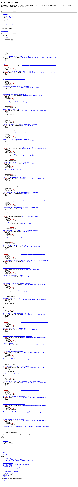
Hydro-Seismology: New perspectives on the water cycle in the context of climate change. (20, 230)
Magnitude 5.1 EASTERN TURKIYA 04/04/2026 (13, 63)
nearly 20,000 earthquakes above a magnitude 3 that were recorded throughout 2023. (19, 237)
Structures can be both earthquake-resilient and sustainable (14, 177)
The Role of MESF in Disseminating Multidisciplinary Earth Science (16, 268)
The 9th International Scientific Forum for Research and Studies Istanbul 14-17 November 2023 (22, 373)
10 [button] (3, 47)
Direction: (25, 434)
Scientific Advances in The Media (27, 118)
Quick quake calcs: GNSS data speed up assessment (13, 351)
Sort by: (14, 434)
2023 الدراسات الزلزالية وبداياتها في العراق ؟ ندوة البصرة (14, 94)
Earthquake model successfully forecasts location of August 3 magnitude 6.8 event (19, 154)
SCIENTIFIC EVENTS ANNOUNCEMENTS (30, 87)
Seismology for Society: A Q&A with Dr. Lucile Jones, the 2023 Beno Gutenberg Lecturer (20, 207)
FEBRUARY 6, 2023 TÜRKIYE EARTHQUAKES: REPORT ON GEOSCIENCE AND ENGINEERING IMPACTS (26, 426)
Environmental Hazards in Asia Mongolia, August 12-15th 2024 (15, 184)
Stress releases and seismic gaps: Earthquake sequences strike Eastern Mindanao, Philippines (21, 192)
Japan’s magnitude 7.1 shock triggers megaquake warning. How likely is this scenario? (20, 132)
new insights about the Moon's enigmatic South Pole (13, 290)
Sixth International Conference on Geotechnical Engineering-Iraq (16, 86)
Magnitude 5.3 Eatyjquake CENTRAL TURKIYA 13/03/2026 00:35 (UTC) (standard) (20, 71)
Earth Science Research (25, 261)
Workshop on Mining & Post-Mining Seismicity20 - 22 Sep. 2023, (16, 328)
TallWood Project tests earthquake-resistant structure (13, 419)
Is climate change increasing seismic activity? (12, 109)
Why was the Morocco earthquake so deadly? (12, 298)
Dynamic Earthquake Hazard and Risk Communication (14, 404)
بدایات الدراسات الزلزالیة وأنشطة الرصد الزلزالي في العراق (15, 245)
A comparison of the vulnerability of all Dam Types (13, 275)
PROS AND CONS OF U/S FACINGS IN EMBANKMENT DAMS (16, 283)
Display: (5, 434)
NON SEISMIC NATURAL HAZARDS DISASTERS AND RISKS (34, 322)
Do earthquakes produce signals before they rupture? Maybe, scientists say (17, 336)
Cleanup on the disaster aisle (8, 343)
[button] (5, 37)
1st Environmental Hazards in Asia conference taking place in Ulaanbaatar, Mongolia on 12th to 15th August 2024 (25, 200)
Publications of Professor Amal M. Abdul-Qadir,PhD (13, 101)
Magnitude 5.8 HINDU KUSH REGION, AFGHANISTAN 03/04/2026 (17, 56)
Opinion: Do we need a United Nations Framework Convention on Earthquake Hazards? (20, 411)
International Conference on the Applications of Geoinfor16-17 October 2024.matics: (19, 215)
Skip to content (3, 8)
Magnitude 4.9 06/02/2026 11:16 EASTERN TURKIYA (14, 79)
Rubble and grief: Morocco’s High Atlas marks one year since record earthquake (19, 147)
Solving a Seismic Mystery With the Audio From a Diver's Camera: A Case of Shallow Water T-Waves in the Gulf (25, 260)
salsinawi (6, 57)
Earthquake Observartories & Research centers (31, 246)
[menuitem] (9, 16)
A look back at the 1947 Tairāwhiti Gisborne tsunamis (13, 222)
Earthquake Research (25, 193)
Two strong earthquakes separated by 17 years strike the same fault (16, 162)
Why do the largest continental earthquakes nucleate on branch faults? (16, 116)
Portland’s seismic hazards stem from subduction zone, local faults (16, 366)
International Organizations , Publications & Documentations (33, 95)
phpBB (6, 478)
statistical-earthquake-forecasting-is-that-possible (12, 252)
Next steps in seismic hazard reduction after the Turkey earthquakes (16, 313)
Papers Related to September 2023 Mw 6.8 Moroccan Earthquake (16, 305)
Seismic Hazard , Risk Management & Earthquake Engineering (33, 110)
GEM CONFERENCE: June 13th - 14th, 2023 (12, 389)
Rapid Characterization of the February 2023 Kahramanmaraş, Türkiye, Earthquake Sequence (21, 381)
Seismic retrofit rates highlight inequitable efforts (12, 169)
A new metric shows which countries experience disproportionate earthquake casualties (20, 124)
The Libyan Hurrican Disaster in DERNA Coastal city (13, 320)
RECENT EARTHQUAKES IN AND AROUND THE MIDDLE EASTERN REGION (39, 57)
